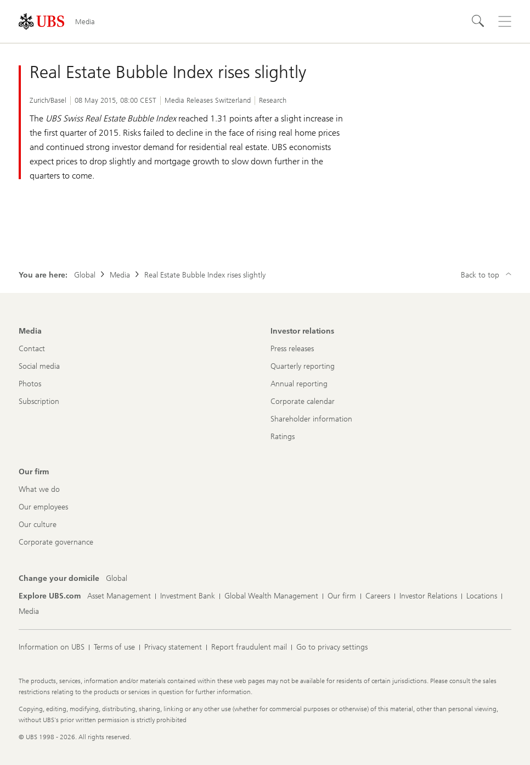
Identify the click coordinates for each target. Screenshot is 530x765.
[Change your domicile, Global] (116, 578)
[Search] (478, 21)
